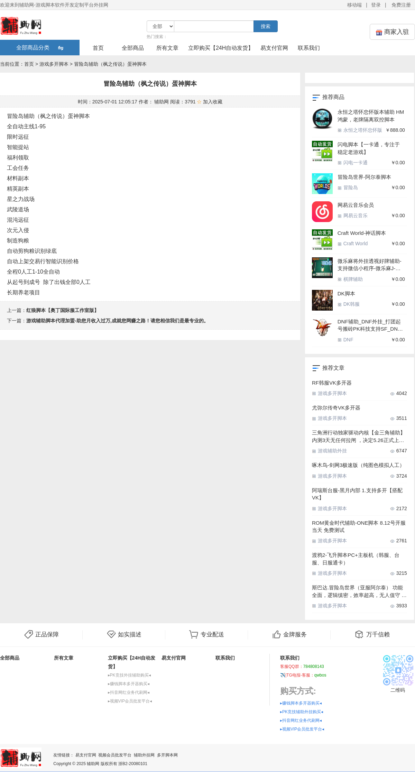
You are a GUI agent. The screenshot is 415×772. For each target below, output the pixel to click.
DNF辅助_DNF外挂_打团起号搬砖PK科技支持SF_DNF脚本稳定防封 (369, 326)
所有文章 (167, 48)
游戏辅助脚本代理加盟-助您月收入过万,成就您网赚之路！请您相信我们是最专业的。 (117, 320)
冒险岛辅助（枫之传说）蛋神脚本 (110, 64)
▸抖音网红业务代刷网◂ (128, 692)
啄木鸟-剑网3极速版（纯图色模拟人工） (358, 465)
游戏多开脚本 (53, 64)
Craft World (353, 243)
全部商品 (133, 48)
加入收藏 (209, 101)
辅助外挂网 (144, 755)
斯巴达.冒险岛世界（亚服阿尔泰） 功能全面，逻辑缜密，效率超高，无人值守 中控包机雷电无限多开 (359, 592)
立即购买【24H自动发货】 (220, 48)
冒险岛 (348, 187)
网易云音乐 (353, 215)
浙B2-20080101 (132, 763)
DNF (345, 339)
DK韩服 (349, 304)
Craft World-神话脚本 (362, 233)
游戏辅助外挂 (329, 450)
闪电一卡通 (353, 162)
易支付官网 (274, 48)
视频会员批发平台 (114, 755)
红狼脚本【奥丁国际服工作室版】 (62, 310)
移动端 (354, 5)
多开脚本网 (167, 755)
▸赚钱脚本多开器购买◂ (128, 683)
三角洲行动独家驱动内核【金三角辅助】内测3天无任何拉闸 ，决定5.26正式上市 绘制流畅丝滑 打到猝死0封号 (358, 437)
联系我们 (309, 48)
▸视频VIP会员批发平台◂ (130, 701)
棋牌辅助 (350, 279)
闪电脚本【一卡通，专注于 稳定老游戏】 (369, 148)
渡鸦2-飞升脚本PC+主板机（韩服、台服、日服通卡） (355, 558)
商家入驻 (392, 32)
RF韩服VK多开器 (332, 383)
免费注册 (401, 5)
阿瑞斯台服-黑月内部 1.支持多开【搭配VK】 (357, 493)
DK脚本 (346, 293)
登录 (376, 5)
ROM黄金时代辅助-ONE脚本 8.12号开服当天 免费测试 (359, 526)
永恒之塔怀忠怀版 (360, 130)
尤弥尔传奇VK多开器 (336, 408)
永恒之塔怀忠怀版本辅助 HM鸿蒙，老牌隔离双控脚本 (371, 115)
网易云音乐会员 (356, 205)
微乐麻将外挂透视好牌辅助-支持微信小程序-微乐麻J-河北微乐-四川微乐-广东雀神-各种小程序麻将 (371, 265)
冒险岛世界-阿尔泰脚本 (364, 177)
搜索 (265, 26)
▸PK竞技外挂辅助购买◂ (129, 675)
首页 (98, 48)
